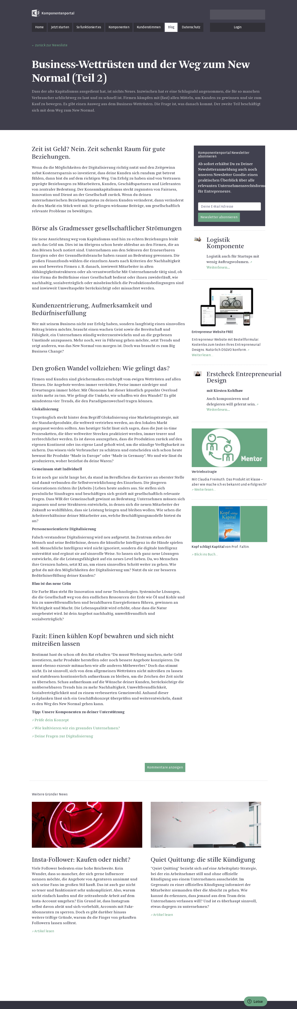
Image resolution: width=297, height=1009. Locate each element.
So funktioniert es (88, 27)
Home (39, 27)
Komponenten (118, 27)
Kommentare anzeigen (165, 767)
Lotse (255, 1001)
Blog (171, 27)
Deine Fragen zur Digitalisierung (64, 736)
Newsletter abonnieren (219, 217)
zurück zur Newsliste (51, 45)
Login (237, 27)
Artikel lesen (44, 931)
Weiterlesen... (205, 489)
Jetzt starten (60, 27)
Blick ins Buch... (206, 554)
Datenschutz (191, 27)
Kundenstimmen (149, 27)
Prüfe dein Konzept (52, 720)
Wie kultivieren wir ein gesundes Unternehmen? (77, 728)
